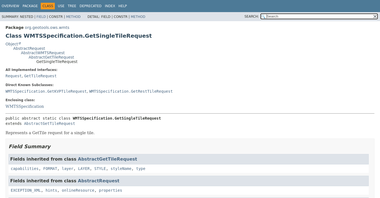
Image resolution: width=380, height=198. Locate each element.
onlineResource (78, 190)
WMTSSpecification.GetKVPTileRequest (46, 91)
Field (41, 17)
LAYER (83, 168)
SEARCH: (252, 16)
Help (122, 6)
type (140, 168)
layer (67, 168)
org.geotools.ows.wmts (47, 27)
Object (12, 44)
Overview (10, 6)
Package (30, 6)
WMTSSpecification (25, 106)
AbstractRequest (29, 48)
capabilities (25, 168)
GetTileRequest (40, 76)
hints (51, 190)
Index (110, 6)
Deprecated (91, 6)
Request (14, 76)
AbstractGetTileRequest (51, 57)
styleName (121, 168)
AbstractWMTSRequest (43, 53)
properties (110, 190)
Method (73, 17)
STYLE (100, 168)
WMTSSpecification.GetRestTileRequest (131, 91)
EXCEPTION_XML (26, 190)
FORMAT (50, 168)
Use (61, 6)
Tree (72, 6)
